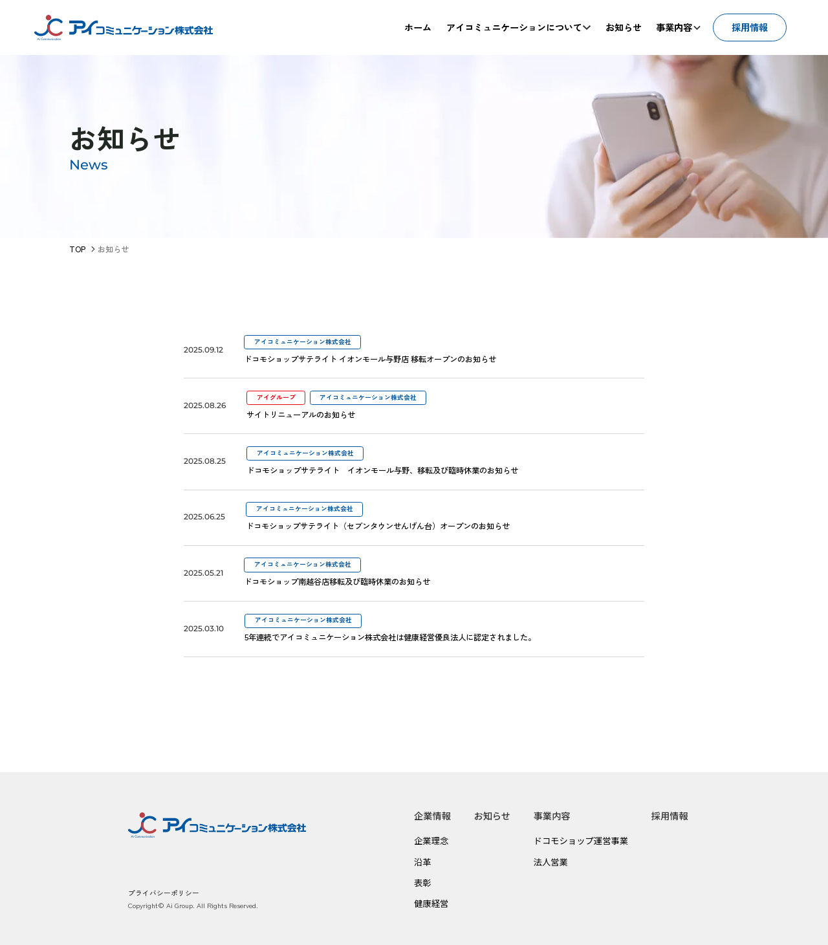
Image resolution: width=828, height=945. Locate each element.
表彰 (422, 882)
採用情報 (669, 815)
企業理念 (431, 840)
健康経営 (431, 903)
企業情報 (432, 815)
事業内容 (552, 815)
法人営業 (551, 862)
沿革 (422, 862)
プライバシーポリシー (163, 893)
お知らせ (492, 815)
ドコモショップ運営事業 (581, 840)
